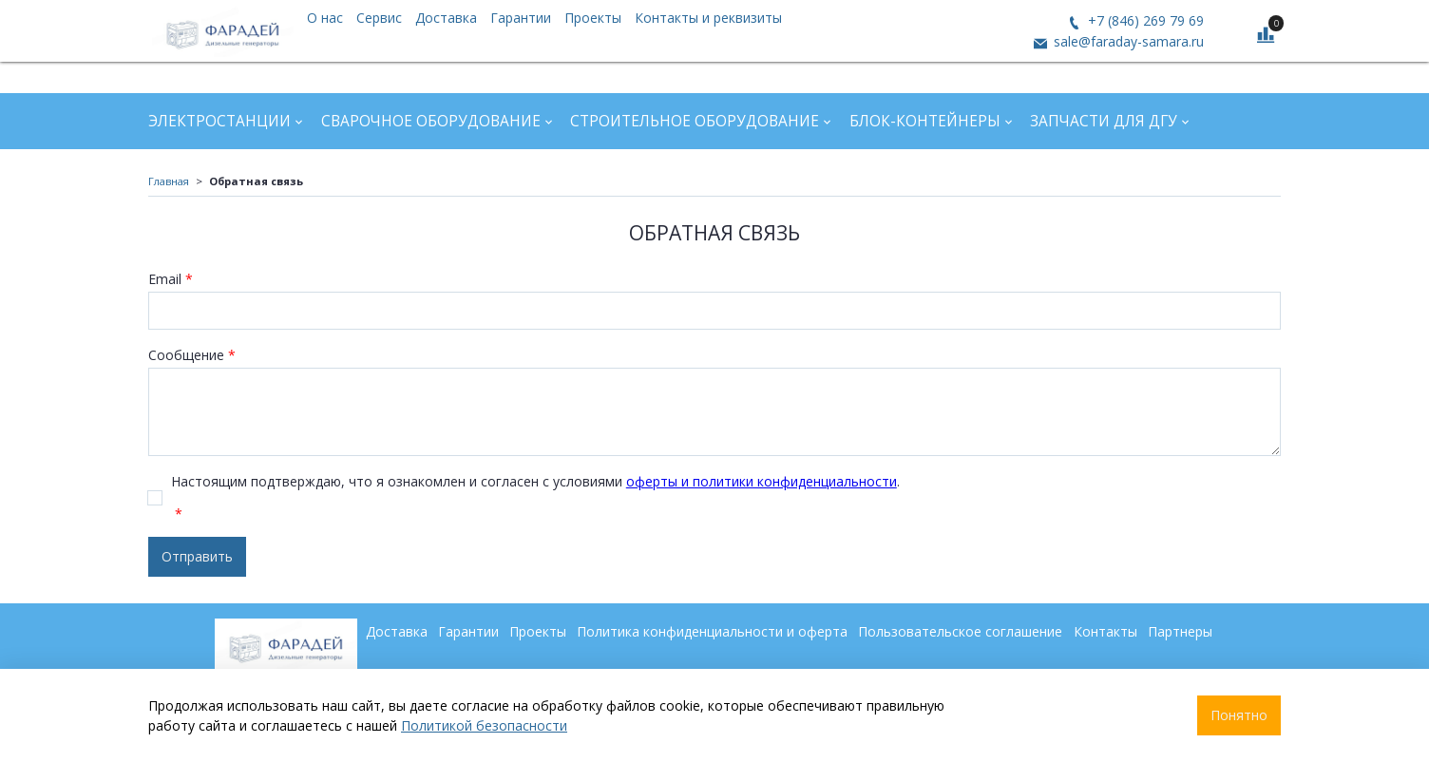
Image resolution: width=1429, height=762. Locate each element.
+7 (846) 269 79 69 (1144, 20)
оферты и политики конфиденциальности (761, 481)
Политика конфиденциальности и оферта (712, 631)
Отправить (197, 556)
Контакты (1105, 631)
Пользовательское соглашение (960, 631)
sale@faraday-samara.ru (1127, 41)
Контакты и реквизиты (708, 18)
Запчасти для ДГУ (1103, 121)
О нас (325, 18)
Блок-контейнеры (924, 121)
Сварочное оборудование (431, 121)
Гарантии (520, 18)
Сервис (379, 18)
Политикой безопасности (484, 725)
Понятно (1238, 715)
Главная (168, 181)
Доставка (446, 18)
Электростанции (219, 121)
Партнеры (1180, 631)
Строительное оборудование (694, 121)
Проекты (592, 18)
